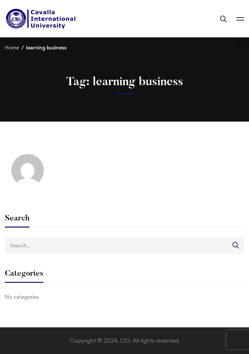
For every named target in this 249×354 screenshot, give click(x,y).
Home (12, 48)
